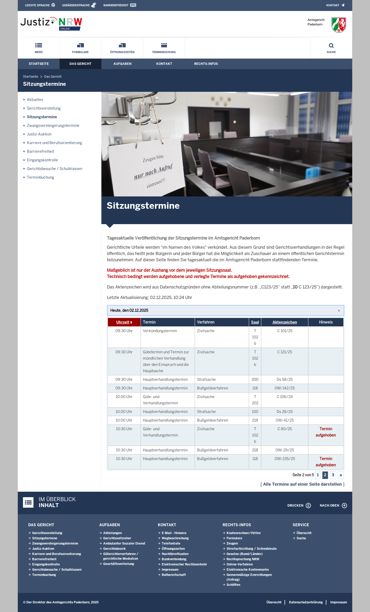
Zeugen (232, 543)
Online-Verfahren (240, 564)
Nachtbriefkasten (175, 554)
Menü (39, 52)
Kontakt (332, 5)
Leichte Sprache (37, 5)
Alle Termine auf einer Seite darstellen (302, 484)
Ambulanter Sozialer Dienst (124, 543)
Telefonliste (171, 543)
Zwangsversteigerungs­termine (53, 125)
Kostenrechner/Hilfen (244, 533)
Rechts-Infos (206, 64)
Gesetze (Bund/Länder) (245, 554)
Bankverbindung (174, 559)
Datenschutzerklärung (306, 602)
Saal (255, 322)
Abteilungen (112, 533)
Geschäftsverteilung (118, 564)
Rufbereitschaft (174, 575)
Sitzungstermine (42, 117)
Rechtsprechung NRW (243, 559)
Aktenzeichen (285, 322)
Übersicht (304, 533)
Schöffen (233, 585)
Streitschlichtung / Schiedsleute (252, 549)
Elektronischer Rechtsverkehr (184, 564)
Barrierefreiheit (115, 5)
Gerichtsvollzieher (117, 538)
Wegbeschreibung (175, 538)
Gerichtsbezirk (114, 549)
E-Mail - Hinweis (174, 533)
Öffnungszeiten (122, 52)
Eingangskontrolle (42, 160)
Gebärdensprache (76, 5)
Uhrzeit (122, 322)
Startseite (39, 64)
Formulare (80, 52)
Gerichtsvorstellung (44, 108)
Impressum (170, 570)
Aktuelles (35, 99)
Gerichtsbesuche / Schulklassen (54, 168)
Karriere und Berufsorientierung (54, 142)
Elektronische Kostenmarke (248, 570)
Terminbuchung (164, 52)
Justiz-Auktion (39, 134)
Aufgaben (122, 64)
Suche (331, 52)
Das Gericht (80, 64)
